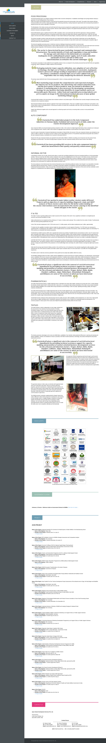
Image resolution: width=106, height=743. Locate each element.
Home (12, 23)
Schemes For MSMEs (12, 30)
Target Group (102, 1)
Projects (12, 33)
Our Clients (12, 25)
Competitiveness (81, 1)
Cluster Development (70, 1)
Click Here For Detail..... (73, 507)
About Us (61, 1)
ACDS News (12, 28)
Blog (12, 35)
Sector (95, 1)
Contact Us (12, 38)
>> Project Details (39, 533)
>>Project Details (38, 557)
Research (89, 1)
